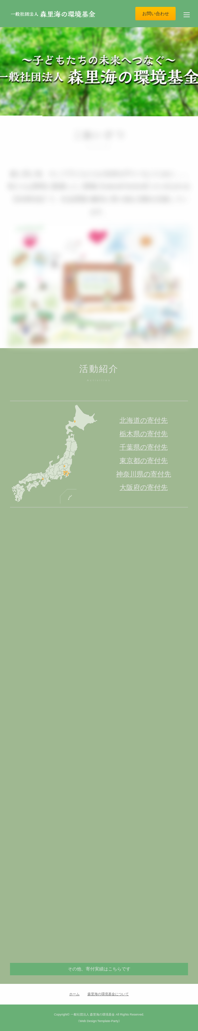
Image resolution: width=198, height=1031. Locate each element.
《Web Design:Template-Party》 (99, 1021)
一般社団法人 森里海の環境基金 (93, 1014)
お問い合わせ (155, 13)
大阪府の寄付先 (143, 487)
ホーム (74, 994)
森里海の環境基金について (108, 994)
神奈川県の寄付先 (143, 474)
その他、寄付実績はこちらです (99, 968)
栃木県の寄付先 (143, 434)
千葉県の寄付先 (143, 447)
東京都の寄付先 (143, 460)
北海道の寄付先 (143, 420)
